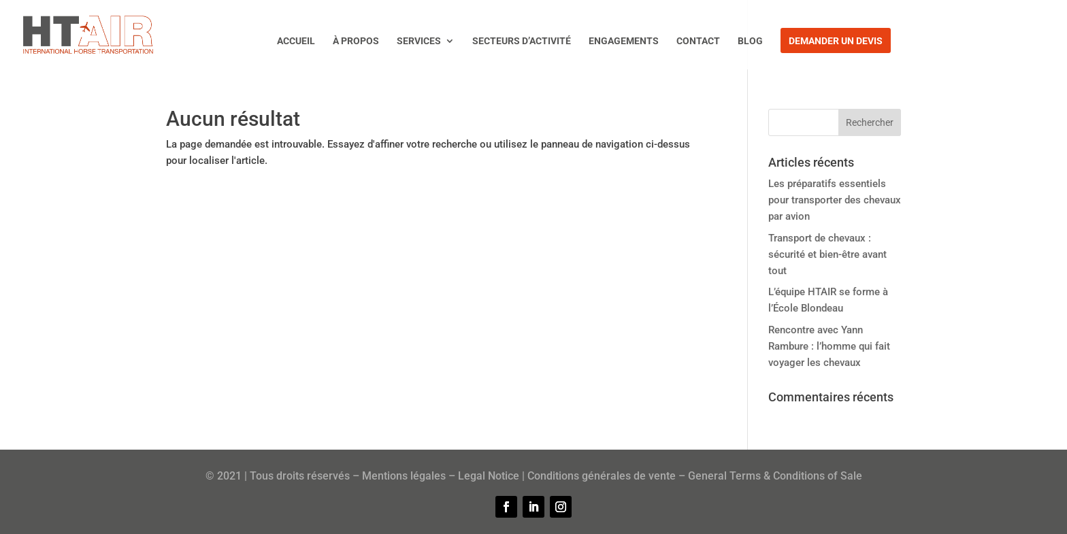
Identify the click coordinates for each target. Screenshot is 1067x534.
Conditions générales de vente (601, 475)
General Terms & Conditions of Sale (775, 475)
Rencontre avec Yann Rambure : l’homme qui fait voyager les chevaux (829, 346)
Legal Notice (488, 475)
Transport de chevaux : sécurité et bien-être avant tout (827, 254)
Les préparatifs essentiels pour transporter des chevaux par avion (834, 200)
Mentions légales (404, 475)
